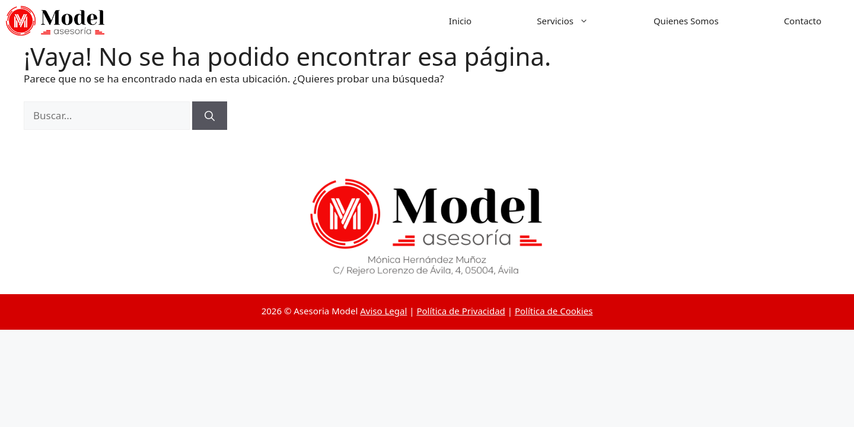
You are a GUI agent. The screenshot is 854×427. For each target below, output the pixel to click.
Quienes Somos (686, 21)
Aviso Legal (383, 311)
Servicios (579, 21)
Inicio (460, 21)
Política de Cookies (553, 311)
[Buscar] (209, 115)
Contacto (802, 21)
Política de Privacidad (460, 311)
